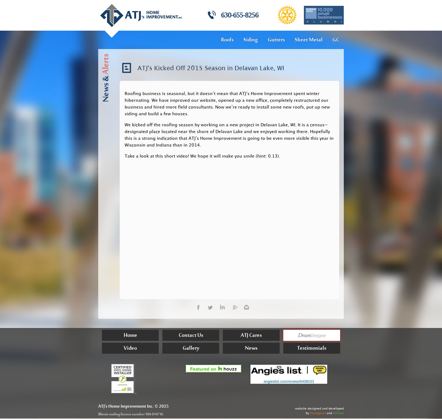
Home (130, 336)
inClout (338, 413)
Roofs (227, 40)
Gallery (191, 349)
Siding (250, 40)
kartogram (318, 413)
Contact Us (191, 336)
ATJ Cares (251, 336)
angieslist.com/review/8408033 (289, 381)
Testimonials (311, 349)
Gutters (276, 40)
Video (130, 349)
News (251, 349)
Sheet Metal (309, 40)
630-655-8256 (239, 16)
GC (335, 40)
